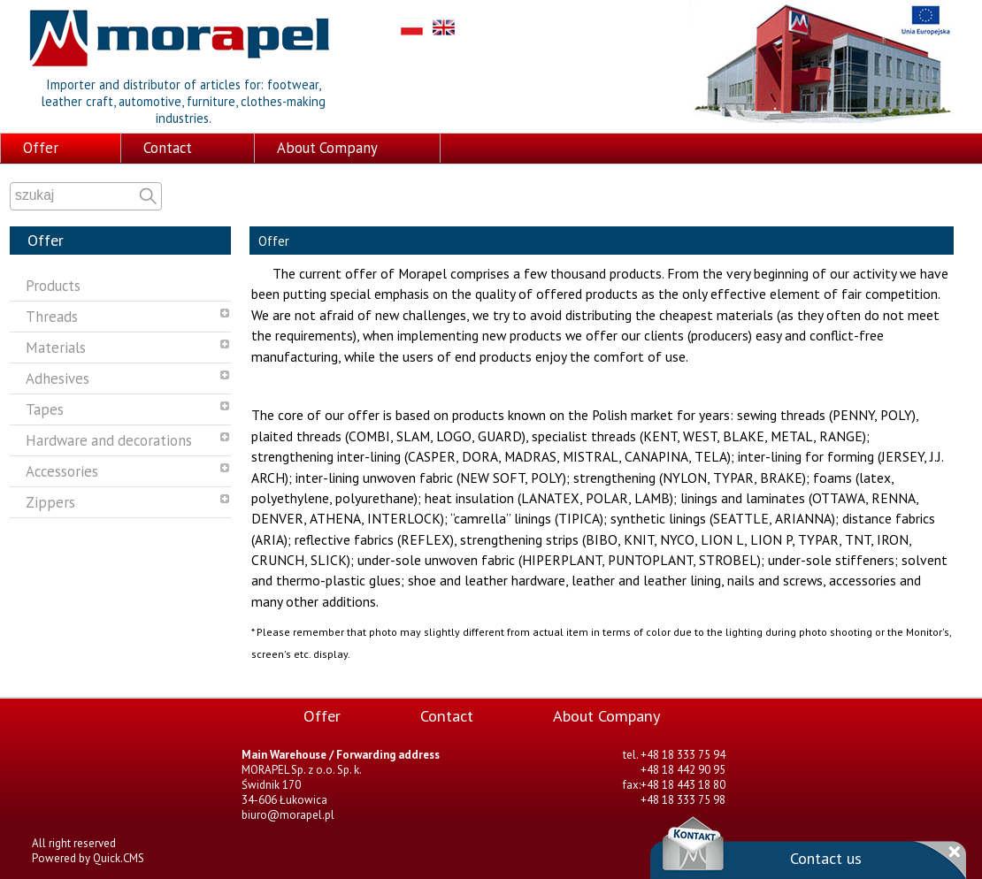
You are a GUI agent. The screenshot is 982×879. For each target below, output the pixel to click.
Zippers (50, 502)
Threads (52, 316)
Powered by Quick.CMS (88, 858)
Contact (167, 147)
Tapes (45, 409)
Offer (40, 147)
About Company (327, 147)
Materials (56, 347)
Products (53, 285)
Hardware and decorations (109, 440)
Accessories (62, 471)
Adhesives (57, 378)
